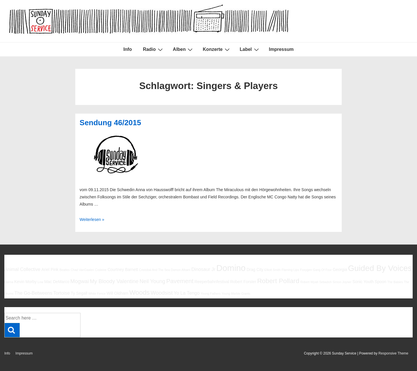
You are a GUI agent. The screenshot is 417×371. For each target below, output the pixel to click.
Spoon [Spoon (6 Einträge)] (380, 281)
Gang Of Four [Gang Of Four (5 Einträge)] (322, 270)
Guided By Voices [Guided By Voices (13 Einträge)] (380, 268)
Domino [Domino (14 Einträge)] (231, 268)
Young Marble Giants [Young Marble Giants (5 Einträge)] (236, 293)
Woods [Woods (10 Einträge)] (139, 292)
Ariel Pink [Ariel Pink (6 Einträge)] (49, 269)
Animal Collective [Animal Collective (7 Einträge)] (22, 269)
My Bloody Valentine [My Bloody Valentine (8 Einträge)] (114, 281)
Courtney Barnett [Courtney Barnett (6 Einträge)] (122, 269)
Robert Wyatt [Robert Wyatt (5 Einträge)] (309, 282)
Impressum (281, 49)
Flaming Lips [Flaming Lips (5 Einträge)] (290, 270)
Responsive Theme (393, 353)
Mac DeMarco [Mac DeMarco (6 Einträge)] (57, 281)
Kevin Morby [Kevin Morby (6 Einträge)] (25, 281)
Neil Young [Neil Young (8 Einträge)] (152, 281)
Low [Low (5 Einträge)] (40, 282)
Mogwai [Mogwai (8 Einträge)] (79, 281)
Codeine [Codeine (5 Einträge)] (101, 270)
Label (250, 49)
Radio (153, 49)
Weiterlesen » (92, 219)
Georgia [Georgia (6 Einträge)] (340, 269)
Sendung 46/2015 (110, 122)
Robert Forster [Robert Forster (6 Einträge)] (243, 281)
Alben (183, 49)
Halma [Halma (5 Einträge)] (8, 282)
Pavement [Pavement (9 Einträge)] (179, 281)
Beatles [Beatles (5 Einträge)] (64, 270)
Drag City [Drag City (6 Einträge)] (254, 269)
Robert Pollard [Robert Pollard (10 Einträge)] (278, 281)
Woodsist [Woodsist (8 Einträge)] (162, 293)
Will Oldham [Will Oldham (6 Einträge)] (117, 293)
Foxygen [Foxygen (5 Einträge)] (306, 270)
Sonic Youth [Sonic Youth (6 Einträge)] (363, 281)
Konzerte (217, 49)
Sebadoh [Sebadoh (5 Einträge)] (325, 282)
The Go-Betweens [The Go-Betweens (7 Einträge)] (33, 293)
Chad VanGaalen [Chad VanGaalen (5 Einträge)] (82, 270)
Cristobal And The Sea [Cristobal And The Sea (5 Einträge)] (154, 270)
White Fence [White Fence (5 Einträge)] (97, 293)
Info (127, 49)
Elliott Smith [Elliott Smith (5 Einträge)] (272, 270)
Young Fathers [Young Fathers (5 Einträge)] (211, 293)
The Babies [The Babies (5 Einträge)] (395, 282)
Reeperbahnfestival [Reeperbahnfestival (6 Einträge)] (211, 281)
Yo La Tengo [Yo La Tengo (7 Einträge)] (187, 293)
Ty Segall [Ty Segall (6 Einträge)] (79, 293)
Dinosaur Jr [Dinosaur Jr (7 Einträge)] (203, 269)
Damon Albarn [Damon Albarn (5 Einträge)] (181, 270)
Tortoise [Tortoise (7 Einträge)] (61, 293)
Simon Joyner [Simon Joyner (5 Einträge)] (341, 282)
